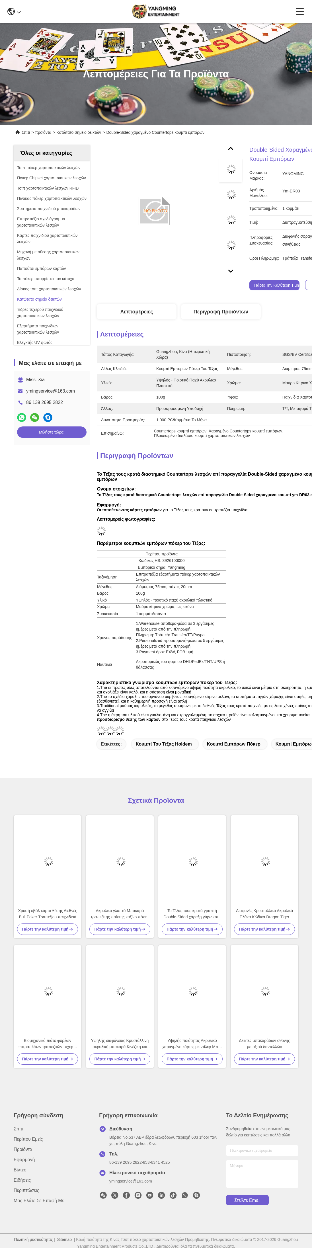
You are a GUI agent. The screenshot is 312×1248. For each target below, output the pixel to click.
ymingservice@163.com (50, 391)
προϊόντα (43, 132)
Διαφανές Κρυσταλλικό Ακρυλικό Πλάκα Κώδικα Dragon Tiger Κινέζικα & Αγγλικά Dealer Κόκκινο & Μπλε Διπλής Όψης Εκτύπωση (264, 914)
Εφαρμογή (24, 1159)
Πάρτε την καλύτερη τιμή (276, 285)
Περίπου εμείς (28, 1139)
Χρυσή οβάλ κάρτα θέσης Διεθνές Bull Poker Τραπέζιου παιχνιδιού (47, 913)
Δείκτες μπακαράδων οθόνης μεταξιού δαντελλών (264, 1043)
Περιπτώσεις (26, 1190)
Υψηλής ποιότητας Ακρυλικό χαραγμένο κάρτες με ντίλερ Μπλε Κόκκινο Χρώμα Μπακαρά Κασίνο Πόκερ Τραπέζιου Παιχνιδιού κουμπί (192, 1044)
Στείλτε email (247, 1200)
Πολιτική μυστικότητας (33, 1239)
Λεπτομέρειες (136, 312)
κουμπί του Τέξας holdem (164, 744)
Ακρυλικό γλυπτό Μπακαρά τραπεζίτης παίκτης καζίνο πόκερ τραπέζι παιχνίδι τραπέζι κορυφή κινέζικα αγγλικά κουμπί (120, 914)
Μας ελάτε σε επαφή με (39, 1200)
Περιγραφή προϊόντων (221, 312)
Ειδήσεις (22, 1180)
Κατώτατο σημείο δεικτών (79, 132)
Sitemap (64, 1239)
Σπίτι (26, 132)
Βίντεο (20, 1169)
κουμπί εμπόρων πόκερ (233, 744)
